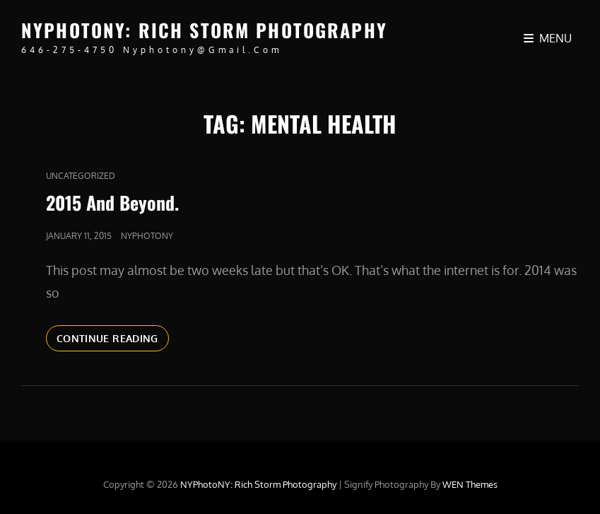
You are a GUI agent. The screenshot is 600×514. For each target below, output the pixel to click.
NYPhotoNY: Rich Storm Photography (204, 30)
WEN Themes (470, 484)
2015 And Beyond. (112, 202)
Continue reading (113, 340)
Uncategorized (80, 175)
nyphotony (147, 235)
